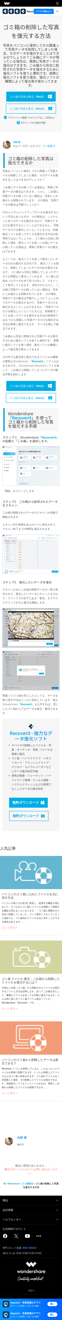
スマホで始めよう (44, 11)
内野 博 (16, 142)
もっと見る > (9, 927)
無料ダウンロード (28, 802)
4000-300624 (29, 1248)
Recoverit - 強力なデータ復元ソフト (31, 736)
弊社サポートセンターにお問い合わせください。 (31, 1171)
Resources (13, 1183)
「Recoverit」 (37, 361)
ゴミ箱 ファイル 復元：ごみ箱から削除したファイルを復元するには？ (31, 980)
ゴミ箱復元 (48, 146)
